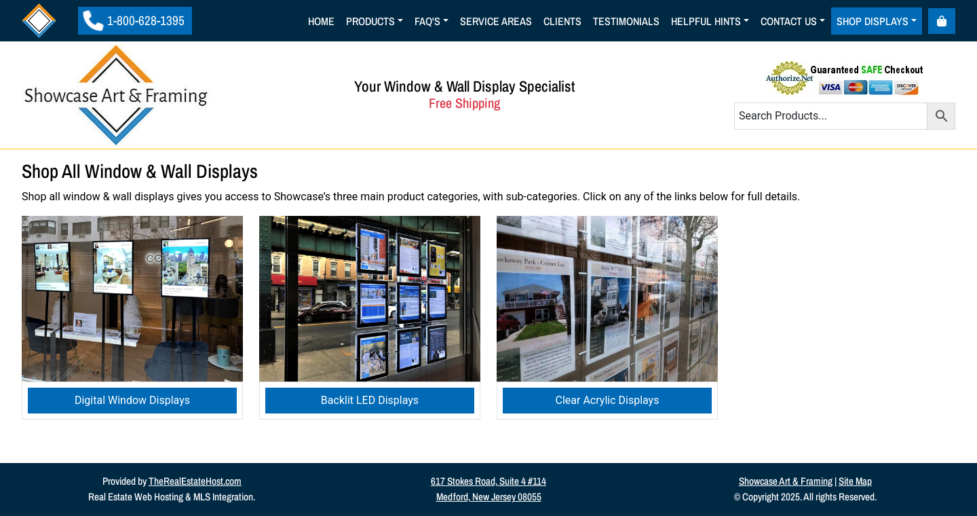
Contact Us (789, 21)
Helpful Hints (706, 21)
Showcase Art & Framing (785, 481)
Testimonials (626, 21)
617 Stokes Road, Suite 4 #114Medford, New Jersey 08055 (488, 489)
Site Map (855, 481)
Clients (562, 21)
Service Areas (496, 21)
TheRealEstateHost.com (195, 481)
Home (321, 21)
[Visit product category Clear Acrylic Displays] (607, 318)
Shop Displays (872, 21)
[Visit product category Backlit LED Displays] (369, 318)
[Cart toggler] (941, 21)
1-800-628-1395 (134, 20)
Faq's (427, 21)
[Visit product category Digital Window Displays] (132, 318)
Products (370, 21)
